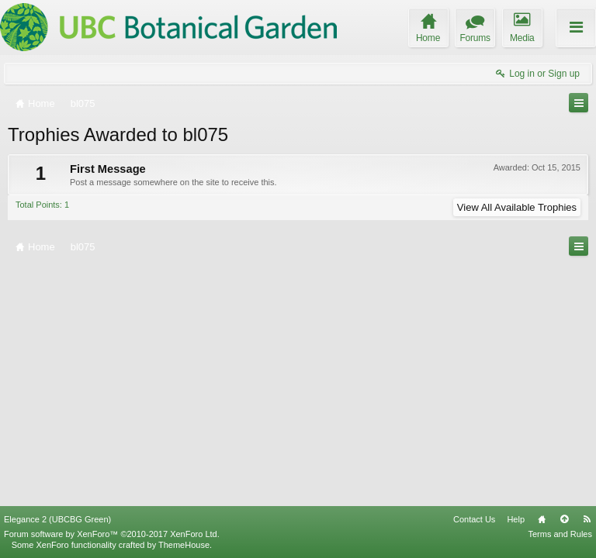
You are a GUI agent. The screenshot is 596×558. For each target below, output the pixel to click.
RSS (586, 519)
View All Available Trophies (517, 207)
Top (564, 519)
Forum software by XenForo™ (112, 534)
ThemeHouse (184, 544)
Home (541, 519)
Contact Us (474, 519)
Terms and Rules (560, 534)
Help (516, 519)
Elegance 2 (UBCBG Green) (57, 519)
